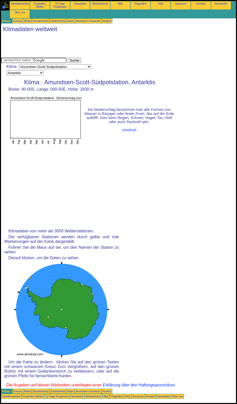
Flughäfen (141, 3)
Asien (70, 20)
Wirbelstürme (100, 3)
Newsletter (221, 3)
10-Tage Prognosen (60, 5)
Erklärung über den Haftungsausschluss (139, 385)
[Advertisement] (94, 46)
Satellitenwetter (20, 3)
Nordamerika (40, 20)
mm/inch (129, 130)
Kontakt (200, 3)
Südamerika (57, 20)
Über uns (19, 12)
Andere (106, 20)
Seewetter (80, 3)
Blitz (120, 3)
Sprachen (181, 3)
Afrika (27, 20)
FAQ (160, 3)
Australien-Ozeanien (88, 20)
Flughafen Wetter (40, 5)
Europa (17, 20)
